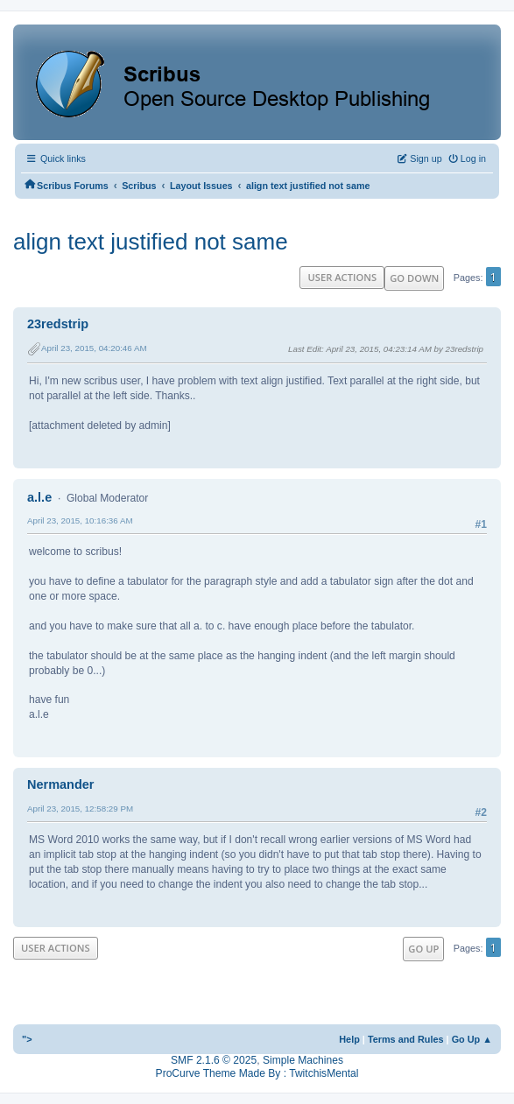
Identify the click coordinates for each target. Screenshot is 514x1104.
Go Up (423, 948)
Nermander (60, 784)
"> (27, 1039)
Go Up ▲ (472, 1039)
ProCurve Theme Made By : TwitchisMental (257, 1073)
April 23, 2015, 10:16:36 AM (80, 520)
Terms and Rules (406, 1039)
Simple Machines (303, 1060)
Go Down (414, 278)
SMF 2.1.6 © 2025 (214, 1060)
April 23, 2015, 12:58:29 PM (80, 808)
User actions (342, 277)
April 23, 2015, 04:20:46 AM (94, 348)
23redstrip (57, 324)
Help (349, 1039)
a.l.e (39, 497)
